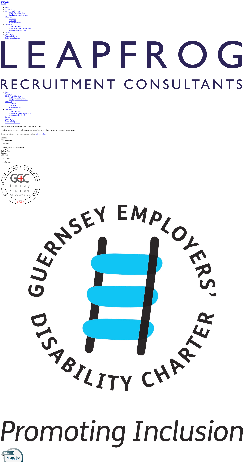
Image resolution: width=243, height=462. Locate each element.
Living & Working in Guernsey (20, 28)
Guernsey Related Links (17, 30)
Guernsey (8, 24)
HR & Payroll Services (13, 11)
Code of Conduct (15, 23)
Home (7, 7)
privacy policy (41, 134)
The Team (12, 21)
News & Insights (11, 36)
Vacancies (8, 9)
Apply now (9, 34)
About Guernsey (15, 26)
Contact (7, 32)
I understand (8, 140)
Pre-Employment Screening (18, 15)
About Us (8, 17)
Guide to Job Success (12, 38)
